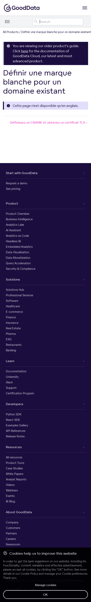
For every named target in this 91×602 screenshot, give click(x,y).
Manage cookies (45, 585)
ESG (9, 339)
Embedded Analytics (19, 246)
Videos (10, 484)
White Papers (14, 473)
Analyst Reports (16, 479)
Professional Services (19, 295)
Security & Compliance (20, 268)
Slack (9, 382)
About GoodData (19, 512)
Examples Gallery (17, 425)
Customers (13, 528)
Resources (14, 447)
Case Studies (14, 468)
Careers (11, 539)
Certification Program (20, 393)
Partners (11, 533)
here (24, 51)
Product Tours (15, 462)
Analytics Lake (15, 224)
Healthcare (13, 306)
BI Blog (10, 501)
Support (11, 387)
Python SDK (13, 414)
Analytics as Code (17, 235)
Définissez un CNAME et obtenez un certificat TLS (49, 122)
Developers (14, 404)
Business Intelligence (19, 219)
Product (12, 203)
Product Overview (17, 213)
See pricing (13, 188)
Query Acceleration (18, 263)
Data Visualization (17, 252)
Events (10, 495)
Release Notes (15, 436)
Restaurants (13, 344)
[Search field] (57, 21)
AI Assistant (13, 230)
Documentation (16, 371)
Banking (11, 350)
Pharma (11, 333)
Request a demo (16, 183)
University (12, 376)
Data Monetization (18, 257)
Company (12, 522)
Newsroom (13, 544)
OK (45, 594)
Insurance (12, 322)
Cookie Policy (29, 573)
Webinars (12, 490)
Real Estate (13, 328)
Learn (10, 361)
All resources (14, 457)
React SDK (13, 419)
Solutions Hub (15, 289)
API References (15, 430)
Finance (11, 317)
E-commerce (14, 311)
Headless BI (13, 241)
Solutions (13, 279)
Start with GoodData (21, 173)
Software (12, 300)
